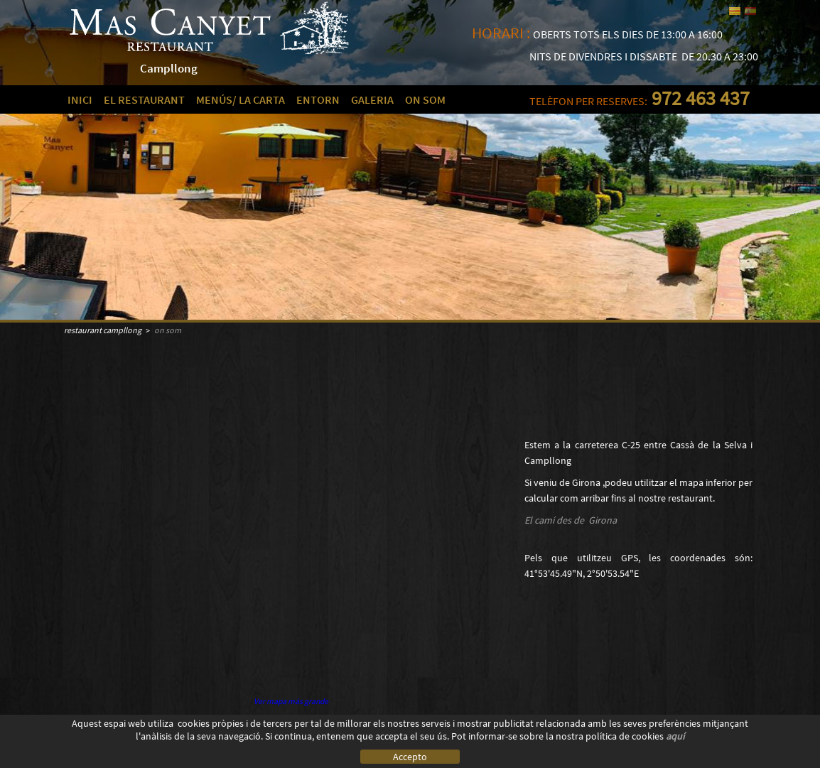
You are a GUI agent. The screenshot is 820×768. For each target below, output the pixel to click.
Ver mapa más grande (291, 701)
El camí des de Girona (570, 520)
